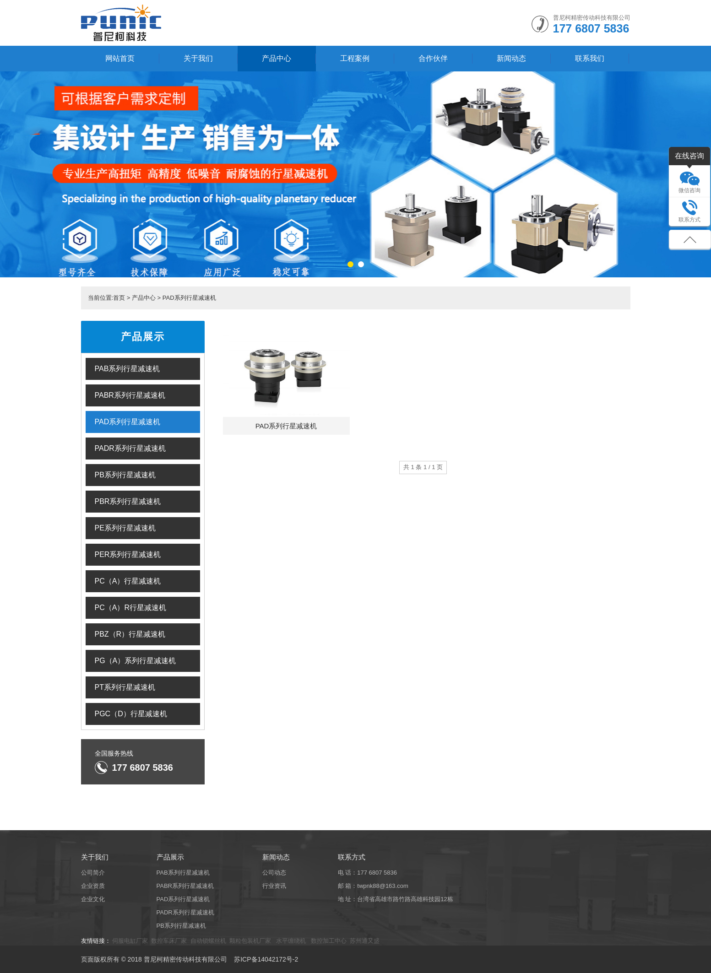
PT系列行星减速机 (125, 687)
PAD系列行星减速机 (189, 297)
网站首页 (120, 58)
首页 (119, 297)
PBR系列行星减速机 (128, 501)
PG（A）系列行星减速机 (135, 661)
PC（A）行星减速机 (128, 581)
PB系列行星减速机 (125, 475)
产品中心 (276, 58)
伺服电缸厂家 (130, 940)
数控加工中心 (328, 940)
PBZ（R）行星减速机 (130, 634)
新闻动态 (511, 58)
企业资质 (93, 885)
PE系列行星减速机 (125, 528)
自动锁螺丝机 (208, 940)
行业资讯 (274, 885)
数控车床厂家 (169, 940)
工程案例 (354, 58)
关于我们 (198, 58)
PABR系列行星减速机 (130, 395)
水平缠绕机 (291, 940)
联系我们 (589, 58)
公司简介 (93, 872)
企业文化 (93, 899)
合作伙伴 (433, 58)
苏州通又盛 (365, 940)
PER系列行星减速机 (128, 554)
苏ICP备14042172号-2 (266, 959)
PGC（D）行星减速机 (131, 714)
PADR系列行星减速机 (130, 448)
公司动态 (274, 872)
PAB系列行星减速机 (127, 369)
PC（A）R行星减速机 (130, 607)
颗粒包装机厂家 (251, 940)
